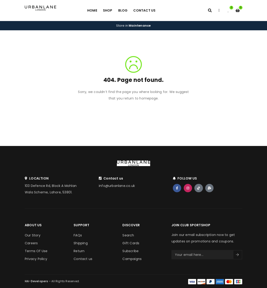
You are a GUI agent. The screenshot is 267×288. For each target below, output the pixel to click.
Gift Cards (130, 243)
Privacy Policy (36, 259)
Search (128, 235)
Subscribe (130, 251)
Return (79, 251)
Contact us (83, 259)
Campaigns (132, 259)
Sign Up (237, 255)
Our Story (32, 235)
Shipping (81, 243)
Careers (31, 243)
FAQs (78, 235)
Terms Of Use (36, 251)
